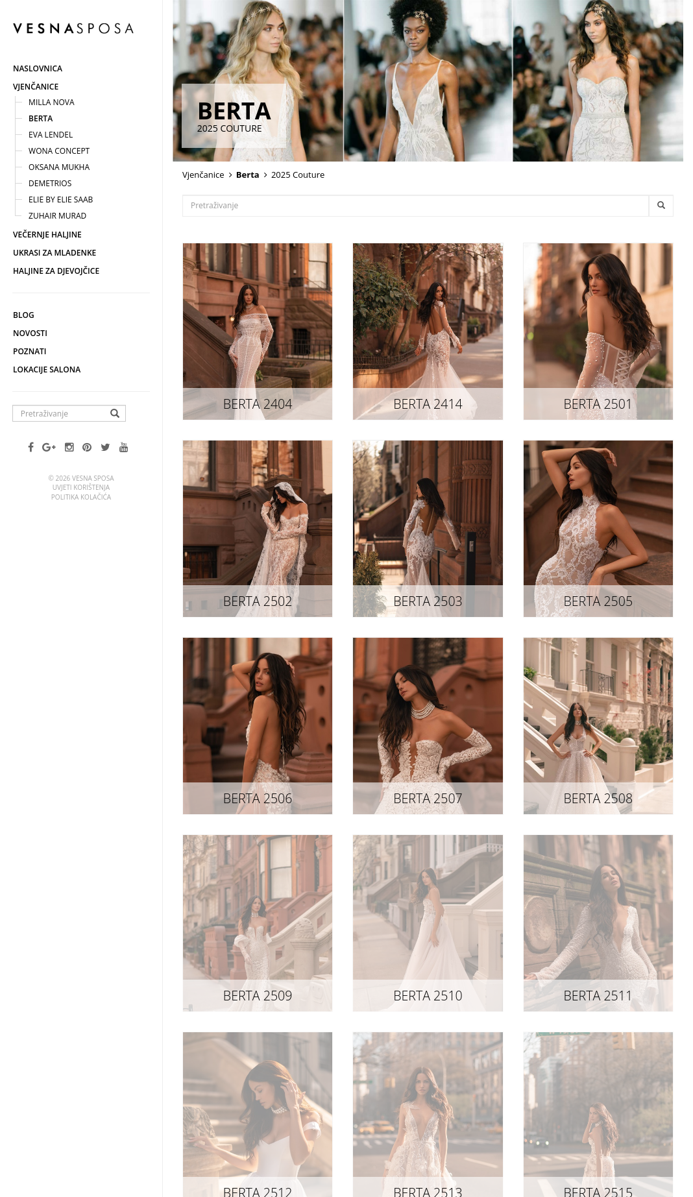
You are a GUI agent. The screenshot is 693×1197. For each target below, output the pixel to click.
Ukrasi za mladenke (54, 252)
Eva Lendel (51, 134)
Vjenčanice (35, 86)
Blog (23, 314)
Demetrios (50, 183)
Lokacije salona (46, 369)
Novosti (30, 333)
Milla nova (52, 102)
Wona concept (59, 150)
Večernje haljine (47, 234)
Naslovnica (37, 68)
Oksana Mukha (59, 167)
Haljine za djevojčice (56, 270)
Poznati (30, 351)
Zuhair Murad (57, 215)
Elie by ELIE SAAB (61, 199)
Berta (41, 118)
